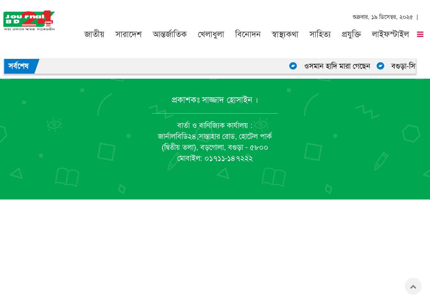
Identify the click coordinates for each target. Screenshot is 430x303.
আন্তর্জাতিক (170, 34)
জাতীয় (94, 34)
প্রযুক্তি (351, 34)
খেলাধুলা (211, 34)
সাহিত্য (320, 34)
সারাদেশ (128, 34)
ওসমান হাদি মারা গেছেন (339, 66)
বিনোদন (248, 34)
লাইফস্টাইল (390, 34)
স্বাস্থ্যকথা (285, 34)
